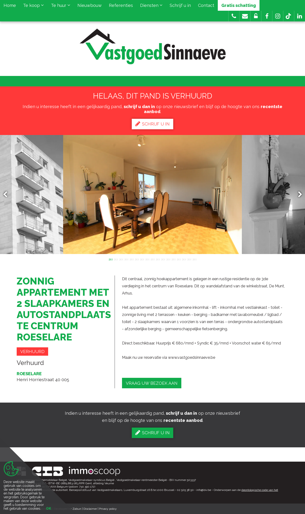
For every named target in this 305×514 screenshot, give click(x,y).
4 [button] (126, 259)
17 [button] (194, 259)
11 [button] (163, 259)
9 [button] (152, 259)
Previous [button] (7, 194)
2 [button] (116, 259)
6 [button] (137, 259)
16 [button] (189, 259)
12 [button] (168, 259)
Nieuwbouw (89, 5)
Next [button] (298, 194)
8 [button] (147, 259)
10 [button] (158, 259)
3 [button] (121, 259)
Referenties (121, 5)
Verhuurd (32, 351)
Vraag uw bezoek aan (152, 383)
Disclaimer (90, 508)
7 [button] (142, 259)
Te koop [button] (33, 5)
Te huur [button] (60, 5)
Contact (206, 5)
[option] (152, 194)
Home (10, 5)
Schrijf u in (180, 5)
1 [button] (110, 259)
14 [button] (179, 259)
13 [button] (173, 259)
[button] (266, 16)
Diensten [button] (151, 5)
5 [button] (131, 259)
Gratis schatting (238, 5)
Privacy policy (108, 508)
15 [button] (184, 259)
